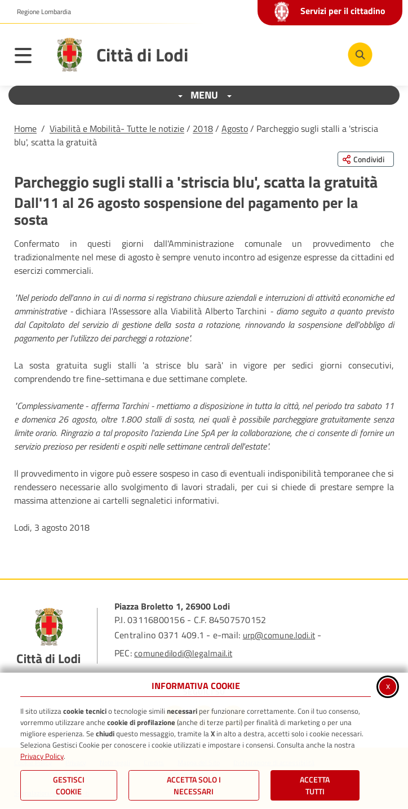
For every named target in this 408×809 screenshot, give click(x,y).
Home (25, 128)
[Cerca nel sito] (360, 54)
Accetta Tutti (315, 785)
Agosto (234, 128)
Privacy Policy (42, 756)
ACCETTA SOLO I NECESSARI (194, 785)
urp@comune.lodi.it (279, 635)
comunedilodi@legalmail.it (183, 653)
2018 (203, 128)
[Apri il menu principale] (29, 57)
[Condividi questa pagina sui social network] (366, 159)
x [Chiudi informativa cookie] (388, 685)
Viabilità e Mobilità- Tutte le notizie (117, 128)
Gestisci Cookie (69, 785)
